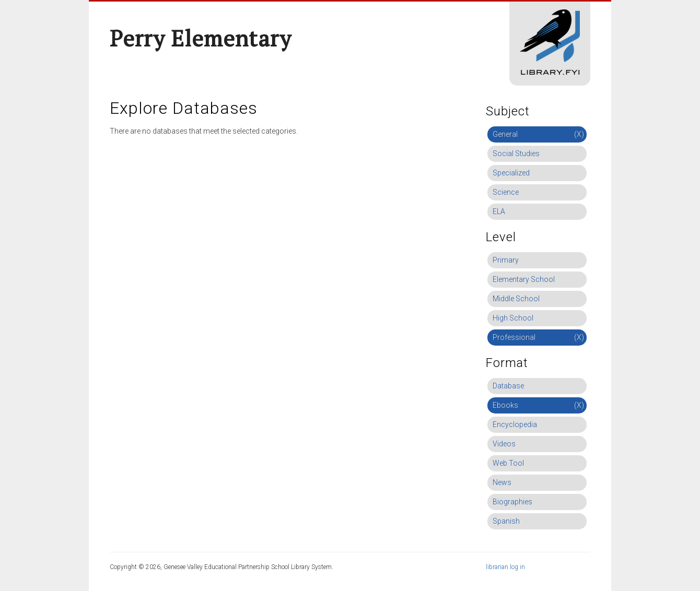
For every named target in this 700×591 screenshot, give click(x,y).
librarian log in (505, 567)
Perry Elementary (200, 38)
